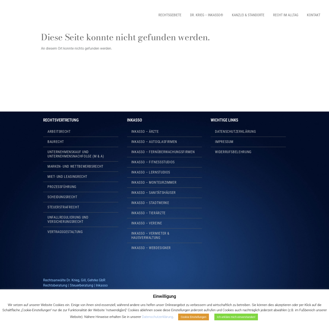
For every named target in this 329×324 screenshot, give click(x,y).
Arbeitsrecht (59, 132)
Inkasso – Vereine (146, 223)
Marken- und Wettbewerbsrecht (75, 166)
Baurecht (55, 142)
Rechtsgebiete (169, 15)
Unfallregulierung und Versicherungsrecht (67, 219)
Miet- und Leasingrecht (67, 177)
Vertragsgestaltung (65, 232)
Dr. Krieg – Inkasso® (206, 15)
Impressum (224, 142)
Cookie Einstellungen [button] (193, 317)
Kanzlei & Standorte (248, 15)
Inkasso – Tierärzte (148, 213)
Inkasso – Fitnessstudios (153, 162)
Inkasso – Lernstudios (150, 172)
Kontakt (313, 15)
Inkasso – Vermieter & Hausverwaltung (150, 235)
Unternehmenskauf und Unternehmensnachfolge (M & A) (75, 154)
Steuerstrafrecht (63, 207)
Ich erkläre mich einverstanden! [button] (236, 317)
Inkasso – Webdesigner (151, 248)
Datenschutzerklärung (235, 132)
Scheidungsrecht (62, 197)
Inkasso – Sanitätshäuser (153, 193)
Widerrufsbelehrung (233, 152)
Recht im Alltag (285, 15)
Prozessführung (61, 187)
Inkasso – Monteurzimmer (154, 182)
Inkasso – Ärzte (145, 132)
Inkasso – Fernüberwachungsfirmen (163, 152)
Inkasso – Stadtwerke (150, 203)
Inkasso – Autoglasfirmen (154, 142)
